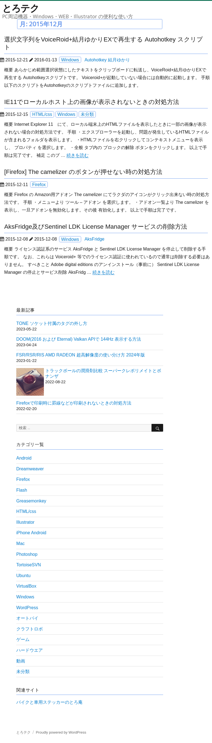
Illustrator (25, 522)
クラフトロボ (29, 629)
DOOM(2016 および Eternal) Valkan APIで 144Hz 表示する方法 (78, 339)
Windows (70, 60)
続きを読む (78, 155)
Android (23, 458)
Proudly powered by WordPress (61, 732)
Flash (21, 490)
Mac (20, 543)
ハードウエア (29, 650)
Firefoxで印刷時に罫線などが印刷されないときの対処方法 (73, 403)
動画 (20, 661)
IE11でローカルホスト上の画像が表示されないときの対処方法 (91, 101)
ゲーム (23, 639)
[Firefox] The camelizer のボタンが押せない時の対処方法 (83, 171)
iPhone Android (31, 532)
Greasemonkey (31, 501)
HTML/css (42, 114)
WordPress (27, 607)
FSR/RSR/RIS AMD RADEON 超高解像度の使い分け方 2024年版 (80, 355)
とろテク (20, 8)
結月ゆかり (119, 60)
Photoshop (27, 554)
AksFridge (94, 239)
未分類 (87, 114)
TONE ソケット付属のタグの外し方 (51, 323)
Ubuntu (23, 575)
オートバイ (27, 618)
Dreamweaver (30, 468)
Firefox (39, 184)
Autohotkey (95, 60)
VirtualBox (26, 586)
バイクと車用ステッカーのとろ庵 (49, 702)
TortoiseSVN (28, 564)
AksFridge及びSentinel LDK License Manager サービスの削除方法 (95, 226)
